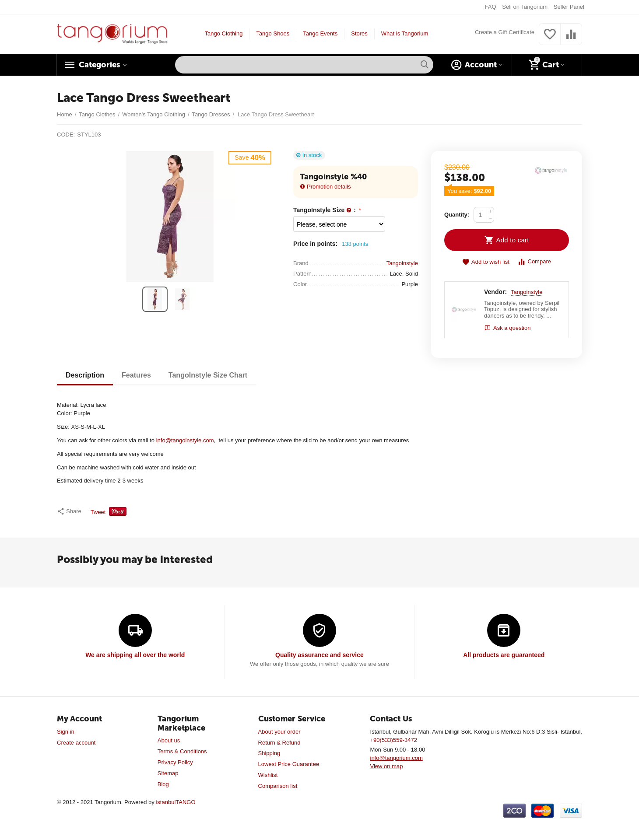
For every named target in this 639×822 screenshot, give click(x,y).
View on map (386, 766)
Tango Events (320, 33)
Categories (99, 64)
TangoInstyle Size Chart (208, 375)
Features (136, 375)
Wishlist (268, 775)
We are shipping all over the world (135, 654)
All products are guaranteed (503, 654)
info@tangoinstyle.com (185, 440)
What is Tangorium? (406, 33)
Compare (534, 262)
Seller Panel (569, 6)
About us (169, 740)
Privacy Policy (175, 762)
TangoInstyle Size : (325, 210)
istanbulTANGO (175, 802)
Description (85, 375)
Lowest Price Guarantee (289, 764)
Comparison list (278, 786)
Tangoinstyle (526, 292)
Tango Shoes (272, 33)
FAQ (490, 6)
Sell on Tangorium (525, 6)
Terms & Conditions (182, 751)
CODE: (66, 134)
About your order (279, 731)
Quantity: (456, 214)
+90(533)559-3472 (393, 740)
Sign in (65, 731)
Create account (76, 742)
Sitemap (168, 773)
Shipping (269, 753)
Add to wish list (485, 262)
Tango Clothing (224, 33)
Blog (163, 784)
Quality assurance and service (319, 654)
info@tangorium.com (396, 758)
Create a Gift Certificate (504, 32)
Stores (359, 33)
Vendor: (495, 291)
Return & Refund (279, 742)
